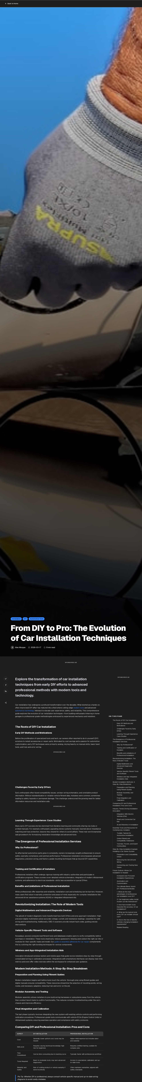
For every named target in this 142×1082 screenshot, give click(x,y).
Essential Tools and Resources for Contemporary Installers (125, 869)
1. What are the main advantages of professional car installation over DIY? (127, 934)
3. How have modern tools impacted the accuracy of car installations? (127, 947)
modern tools (78, 712)
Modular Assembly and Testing (125, 834)
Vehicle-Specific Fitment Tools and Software (127, 812)
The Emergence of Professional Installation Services (124, 780)
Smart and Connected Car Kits (126, 860)
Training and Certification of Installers (126, 789)
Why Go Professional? (125, 785)
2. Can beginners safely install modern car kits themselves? (127, 940)
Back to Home (11, 4)
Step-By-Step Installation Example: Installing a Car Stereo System (125, 890)
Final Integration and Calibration (124, 839)
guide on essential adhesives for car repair (71, 946)
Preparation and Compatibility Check (127, 895)
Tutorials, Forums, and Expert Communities (127, 885)
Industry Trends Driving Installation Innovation (125, 850)
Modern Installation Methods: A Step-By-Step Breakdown (124, 823)
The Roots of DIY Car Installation (124, 760)
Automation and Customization (122, 922)
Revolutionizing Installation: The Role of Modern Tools (124, 799)
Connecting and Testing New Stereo (127, 906)
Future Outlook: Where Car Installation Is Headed (122, 911)
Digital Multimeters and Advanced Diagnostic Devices (125, 806)
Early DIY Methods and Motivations (125, 764)
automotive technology (24, 715)
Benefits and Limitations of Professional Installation (126, 794)
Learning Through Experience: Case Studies (127, 775)
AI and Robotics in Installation (127, 865)
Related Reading (122, 967)
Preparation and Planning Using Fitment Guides (126, 828)
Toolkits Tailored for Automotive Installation (125, 874)
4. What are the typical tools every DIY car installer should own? (127, 954)
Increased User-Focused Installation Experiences (126, 917)
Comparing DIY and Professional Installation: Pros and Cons (124, 844)
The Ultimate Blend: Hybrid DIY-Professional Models (126, 927)
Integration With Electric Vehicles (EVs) (125, 855)
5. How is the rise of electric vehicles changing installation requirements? (127, 962)
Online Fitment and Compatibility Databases (125, 879)
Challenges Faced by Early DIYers (126, 770)
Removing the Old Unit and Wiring (126, 901)
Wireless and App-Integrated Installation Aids (127, 818)
